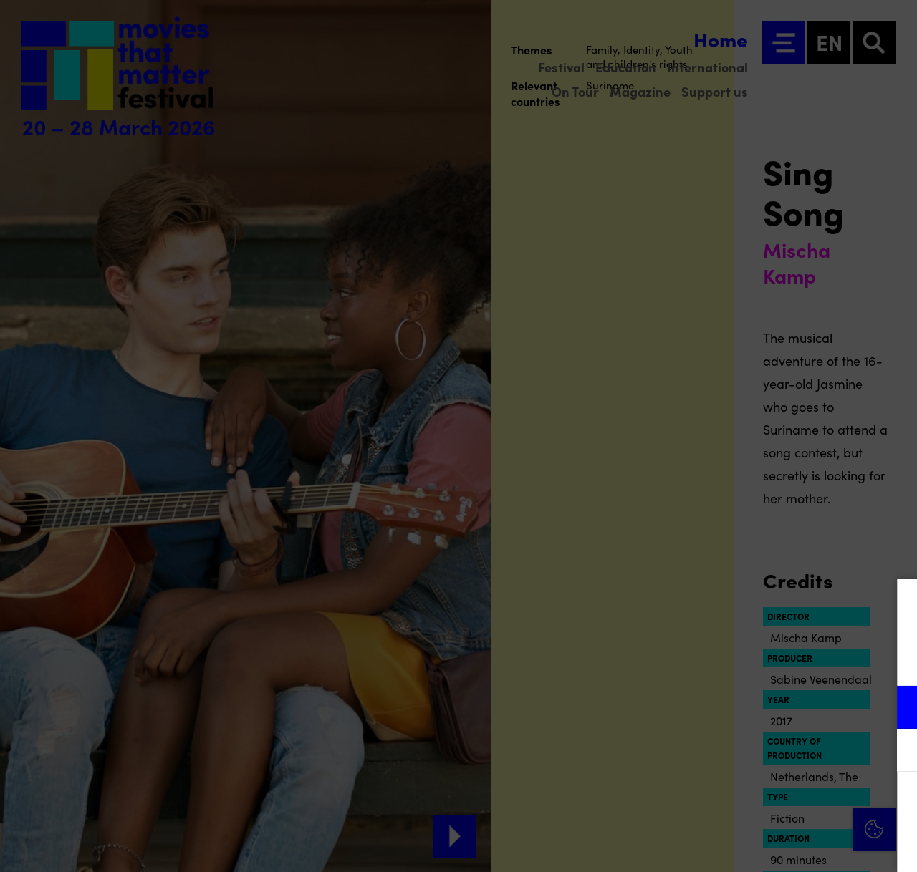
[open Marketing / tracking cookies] (894, 752)
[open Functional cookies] (894, 709)
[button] (781, 707)
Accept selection (795, 845)
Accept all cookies (795, 803)
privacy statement (738, 660)
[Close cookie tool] (895, 605)
